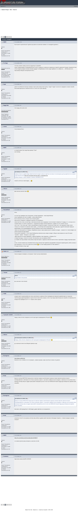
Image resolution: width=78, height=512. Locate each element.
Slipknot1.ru (3, 6)
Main (11, 9)
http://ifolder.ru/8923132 (19, 358)
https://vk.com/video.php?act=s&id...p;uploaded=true (36, 175)
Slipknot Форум (5, 9)
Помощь (75, 6)
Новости (15, 9)
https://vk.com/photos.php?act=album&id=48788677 (26, 437)
